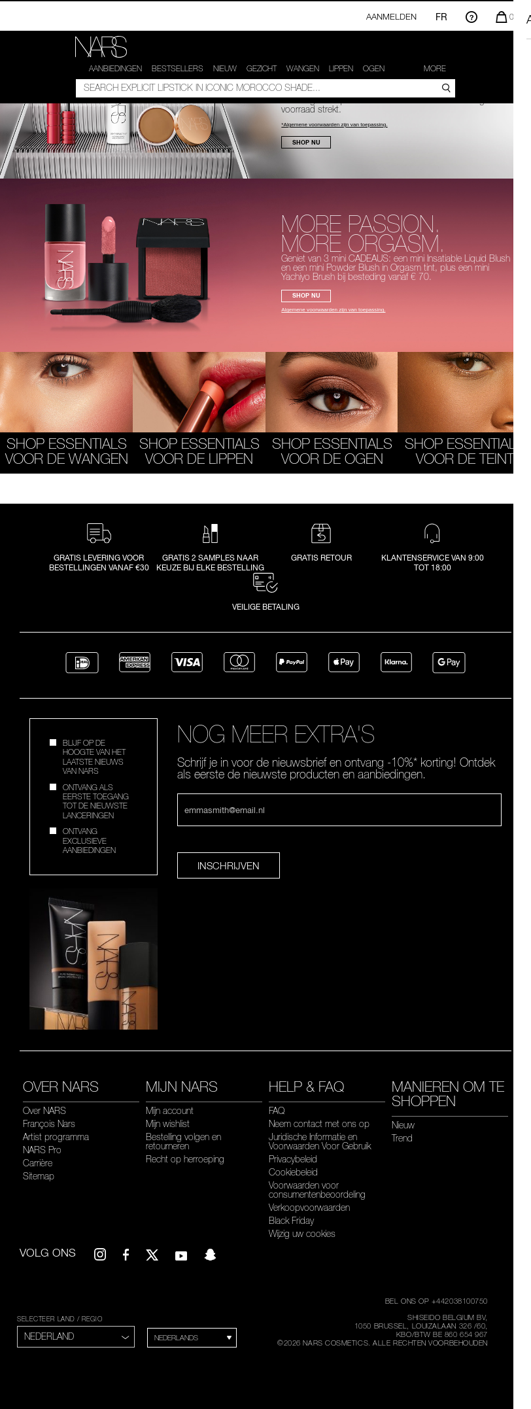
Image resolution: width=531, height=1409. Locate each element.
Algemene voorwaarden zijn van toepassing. (333, 306)
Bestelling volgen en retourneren (183, 1137)
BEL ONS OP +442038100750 (436, 1296)
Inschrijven (228, 861)
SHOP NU (306, 138)
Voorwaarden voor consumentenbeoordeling (317, 1185)
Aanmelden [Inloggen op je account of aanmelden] (391, 16)
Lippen (341, 68)
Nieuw (225, 68)
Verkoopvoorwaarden (309, 1203)
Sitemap (38, 1171)
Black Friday (291, 1216)
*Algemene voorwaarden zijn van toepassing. (334, 121)
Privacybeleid (293, 1154)
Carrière (37, 1158)
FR (441, 16)
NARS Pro (42, 1145)
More (435, 68)
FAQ (276, 1106)
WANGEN (302, 68)
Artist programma (56, 1132)
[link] (102, 47)
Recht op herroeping (185, 1154)
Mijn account (170, 1106)
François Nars (49, 1119)
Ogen (374, 68)
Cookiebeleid (293, 1167)
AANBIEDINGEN (115, 68)
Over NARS (44, 1106)
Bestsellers (177, 68)
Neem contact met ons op (319, 1119)
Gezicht (262, 68)
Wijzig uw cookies (302, 1229)
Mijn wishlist (168, 1119)
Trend (402, 1133)
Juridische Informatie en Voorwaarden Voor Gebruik (320, 1137)
